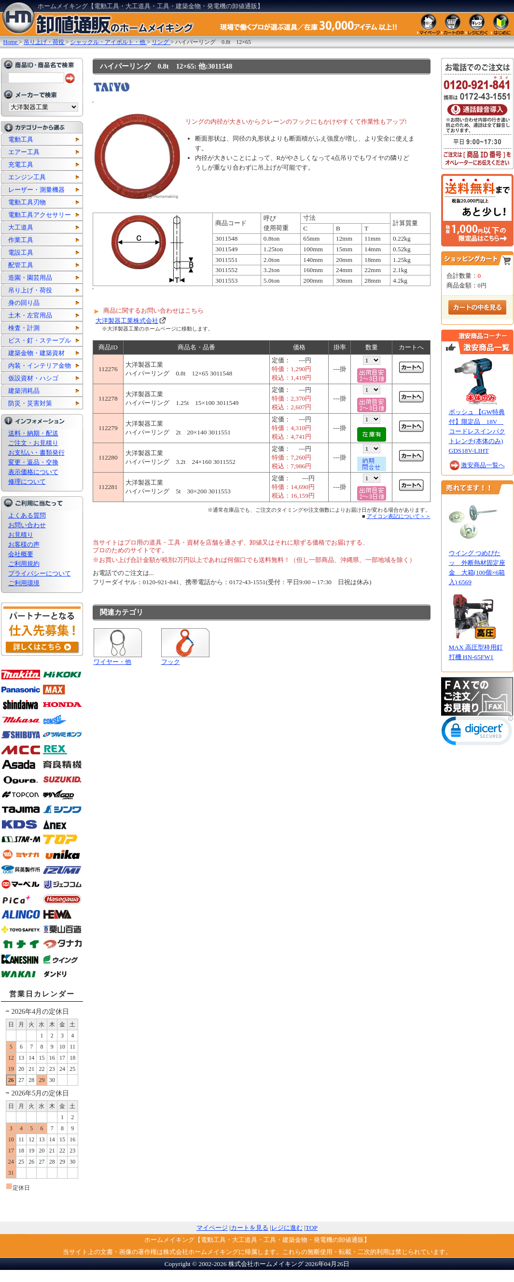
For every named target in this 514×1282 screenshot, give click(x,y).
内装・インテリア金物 (39, 365)
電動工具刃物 (27, 202)
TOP (312, 1227)
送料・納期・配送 (33, 433)
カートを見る (249, 1227)
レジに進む (287, 1227)
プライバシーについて (39, 573)
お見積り (20, 534)
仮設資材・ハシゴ (33, 378)
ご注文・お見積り (33, 443)
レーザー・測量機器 (36, 189)
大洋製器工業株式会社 (127, 320)
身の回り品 (24, 302)
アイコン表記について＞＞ (399, 516)
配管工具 (20, 265)
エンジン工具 (27, 177)
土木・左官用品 (30, 315)
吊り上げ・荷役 (30, 290)
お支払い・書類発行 (36, 452)
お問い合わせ (27, 525)
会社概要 (20, 554)
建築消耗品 (24, 390)
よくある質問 (27, 515)
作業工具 (20, 240)
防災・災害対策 (30, 403)
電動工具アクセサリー (39, 214)
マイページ (212, 1227)
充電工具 (20, 164)
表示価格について (33, 471)
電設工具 (20, 252)
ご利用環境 (24, 583)
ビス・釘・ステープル (39, 340)
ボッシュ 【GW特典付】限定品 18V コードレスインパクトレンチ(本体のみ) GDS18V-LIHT (477, 431)
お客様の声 (24, 544)
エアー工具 (24, 152)
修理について (27, 481)
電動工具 (20, 139)
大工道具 (20, 227)
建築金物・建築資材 (36, 353)
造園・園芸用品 (30, 277)
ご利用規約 (24, 563)
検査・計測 (24, 327)
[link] (477, 733)
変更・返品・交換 (33, 462)
